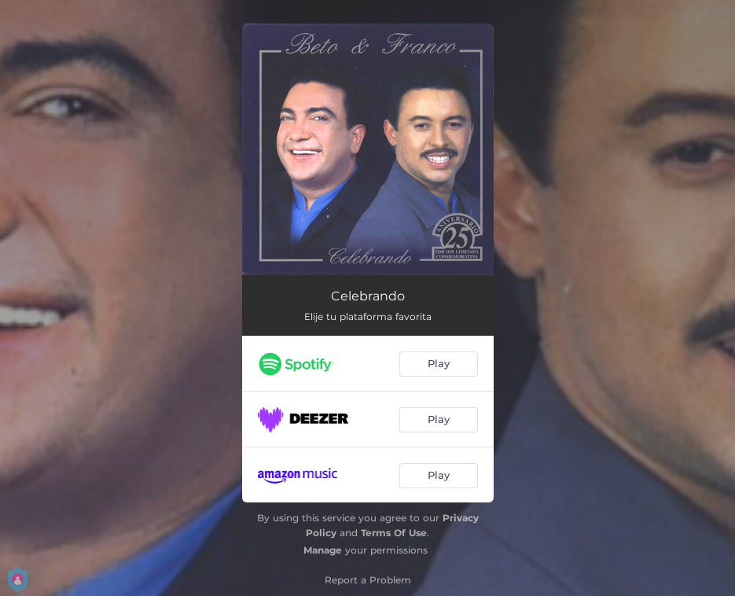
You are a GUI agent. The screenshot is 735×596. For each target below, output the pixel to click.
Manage (322, 550)
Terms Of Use (394, 533)
